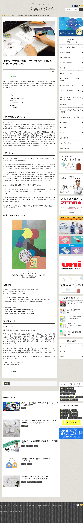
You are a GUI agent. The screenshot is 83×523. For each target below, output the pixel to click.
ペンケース (72, 418)
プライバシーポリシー (18, 506)
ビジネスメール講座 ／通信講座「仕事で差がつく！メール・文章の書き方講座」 (28, 299)
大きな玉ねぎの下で (25, 189)
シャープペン (71, 351)
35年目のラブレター (24, 198)
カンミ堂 (30, 481)
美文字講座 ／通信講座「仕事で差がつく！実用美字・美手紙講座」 (24, 301)
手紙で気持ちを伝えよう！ (18, 98)
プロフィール (14, 108)
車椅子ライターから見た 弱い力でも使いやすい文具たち (71, 98)
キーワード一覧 (70, 422)
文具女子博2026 (66, 409)
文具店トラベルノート (71, 85)
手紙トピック (14, 100)
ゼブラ (71, 396)
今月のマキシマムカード (17, 103)
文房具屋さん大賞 (66, 412)
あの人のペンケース (71, 73)
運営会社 (59, 506)
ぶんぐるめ (71, 127)
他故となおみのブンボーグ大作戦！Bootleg (71, 79)
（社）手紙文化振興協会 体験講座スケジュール (19, 314)
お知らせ (12, 105)
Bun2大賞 (64, 418)
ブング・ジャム (38, 481)
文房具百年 (71, 105)
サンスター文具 (65, 391)
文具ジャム (71, 132)
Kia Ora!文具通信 (71, 57)
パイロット (64, 399)
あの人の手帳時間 (71, 52)
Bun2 (23, 446)
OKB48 (75, 412)
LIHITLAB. (24, 425)
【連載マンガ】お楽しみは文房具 (71, 117)
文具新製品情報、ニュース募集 (47, 506)
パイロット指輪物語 (71, 62)
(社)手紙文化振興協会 (9, 81)
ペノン (63, 388)
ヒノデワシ (64, 394)
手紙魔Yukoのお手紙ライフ (16, 362)
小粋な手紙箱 (71, 138)
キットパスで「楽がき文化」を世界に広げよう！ (71, 111)
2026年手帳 (64, 415)
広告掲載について (31, 506)
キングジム (79, 396)
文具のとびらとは (5, 506)
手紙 (7, 383)
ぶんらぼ (71, 68)
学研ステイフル (74, 399)
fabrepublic (70, 388)
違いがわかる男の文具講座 (71, 47)
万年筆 (71, 356)
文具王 (23, 408)
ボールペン (71, 346)
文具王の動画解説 (71, 148)
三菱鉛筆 (72, 394)
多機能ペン (29, 446)
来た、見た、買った (71, 143)
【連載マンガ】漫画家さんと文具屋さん (71, 91)
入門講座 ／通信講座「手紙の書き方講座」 (17, 297)
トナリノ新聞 (71, 122)
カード (23, 464)
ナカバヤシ (64, 396)
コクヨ (74, 391)
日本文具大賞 (74, 415)
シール (29, 464)
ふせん (23, 481)
